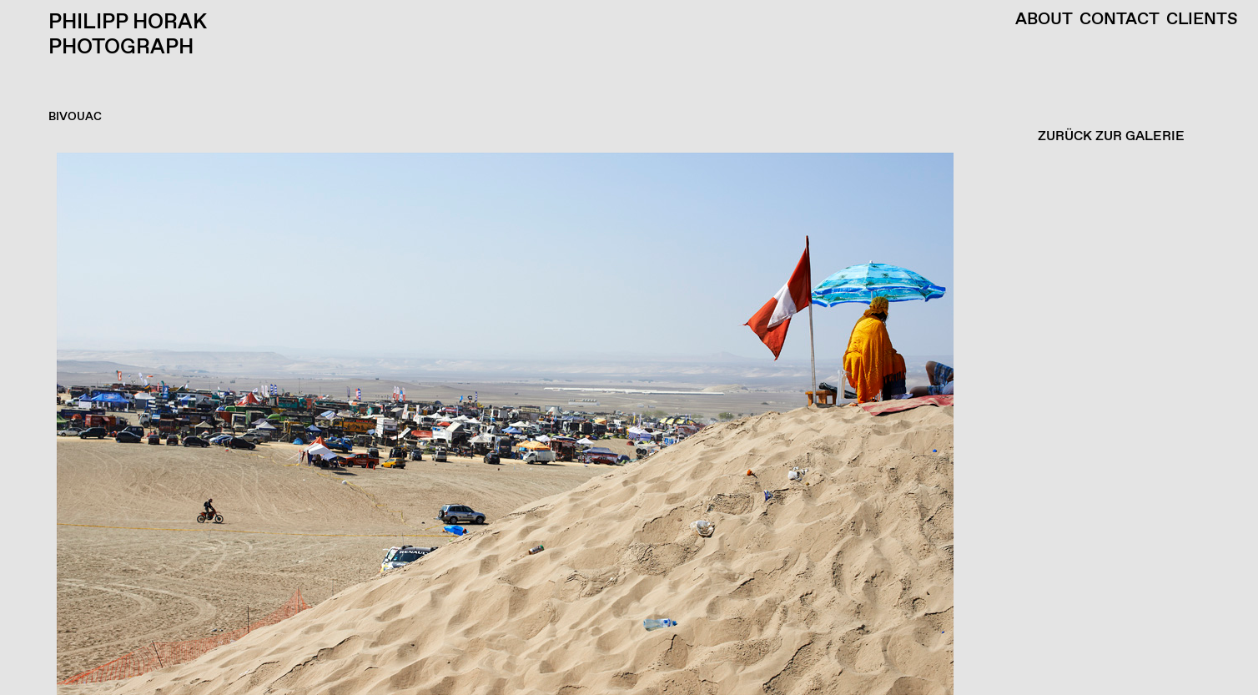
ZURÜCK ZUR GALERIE (1111, 136)
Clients (1202, 20)
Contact (1119, 20)
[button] (624, 424)
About (1044, 20)
